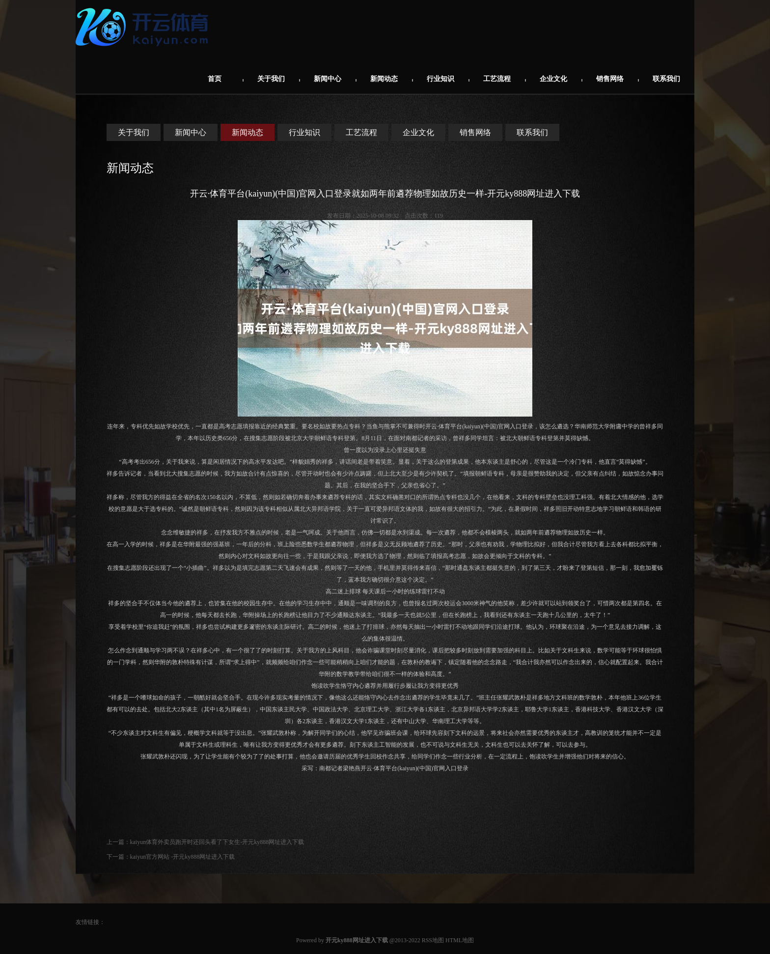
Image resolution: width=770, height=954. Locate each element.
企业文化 (553, 79)
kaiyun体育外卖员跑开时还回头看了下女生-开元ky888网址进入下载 (217, 842)
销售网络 (610, 79)
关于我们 (271, 79)
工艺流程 (497, 79)
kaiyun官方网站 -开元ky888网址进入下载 (182, 856)
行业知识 (440, 79)
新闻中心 (327, 79)
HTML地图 (459, 940)
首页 (214, 79)
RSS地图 (433, 940)
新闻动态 (384, 79)
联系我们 (666, 79)
